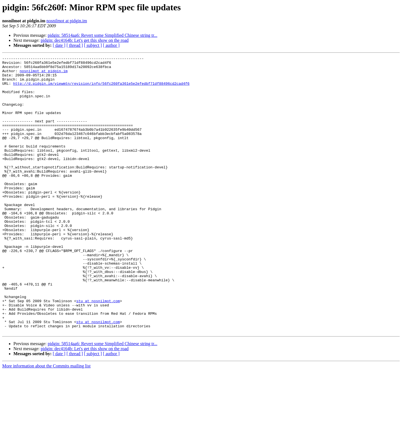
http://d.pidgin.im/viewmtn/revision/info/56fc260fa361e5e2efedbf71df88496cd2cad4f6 (101, 89)
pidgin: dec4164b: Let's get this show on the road (85, 40)
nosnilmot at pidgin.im (66, 20)
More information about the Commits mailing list (46, 421)
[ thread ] (74, 45)
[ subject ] (93, 45)
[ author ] (111, 45)
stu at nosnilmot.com (98, 350)
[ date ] (59, 45)
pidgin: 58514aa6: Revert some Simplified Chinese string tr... (102, 35)
